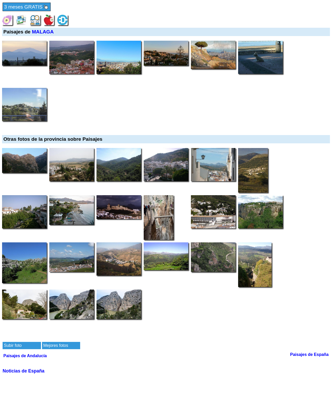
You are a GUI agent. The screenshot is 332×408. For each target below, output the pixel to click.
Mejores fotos (55, 345)
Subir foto (13, 345)
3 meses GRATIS (26, 7)
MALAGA (43, 31)
